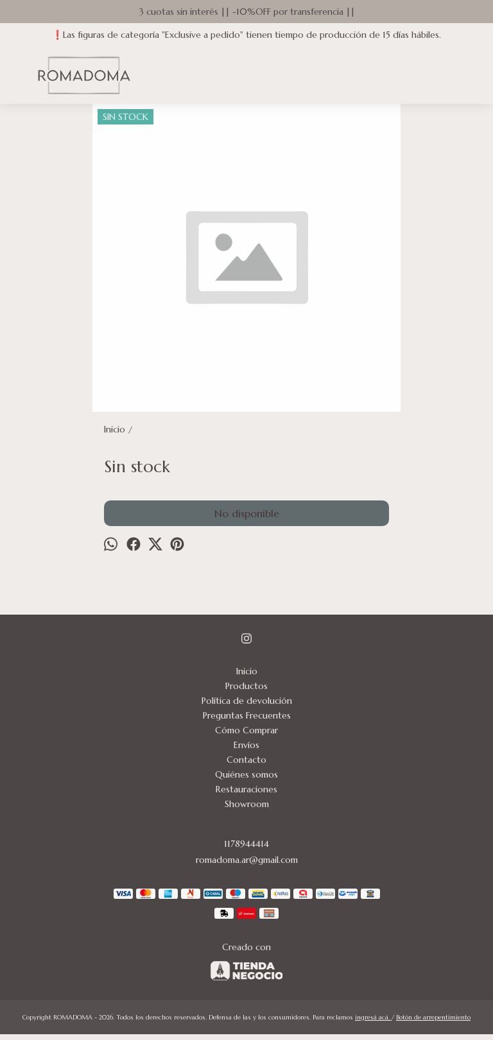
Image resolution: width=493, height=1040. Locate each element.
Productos (246, 686)
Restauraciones (246, 789)
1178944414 (246, 843)
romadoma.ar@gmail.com (247, 859)
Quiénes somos (246, 774)
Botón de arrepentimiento (433, 1017)
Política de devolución (247, 700)
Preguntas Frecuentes (247, 715)
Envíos (246, 745)
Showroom (247, 804)
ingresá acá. (373, 1017)
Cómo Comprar (246, 730)
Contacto (246, 759)
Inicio (246, 671)
